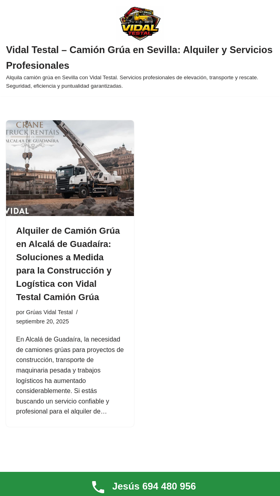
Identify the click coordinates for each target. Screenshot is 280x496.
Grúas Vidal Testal (49, 312)
